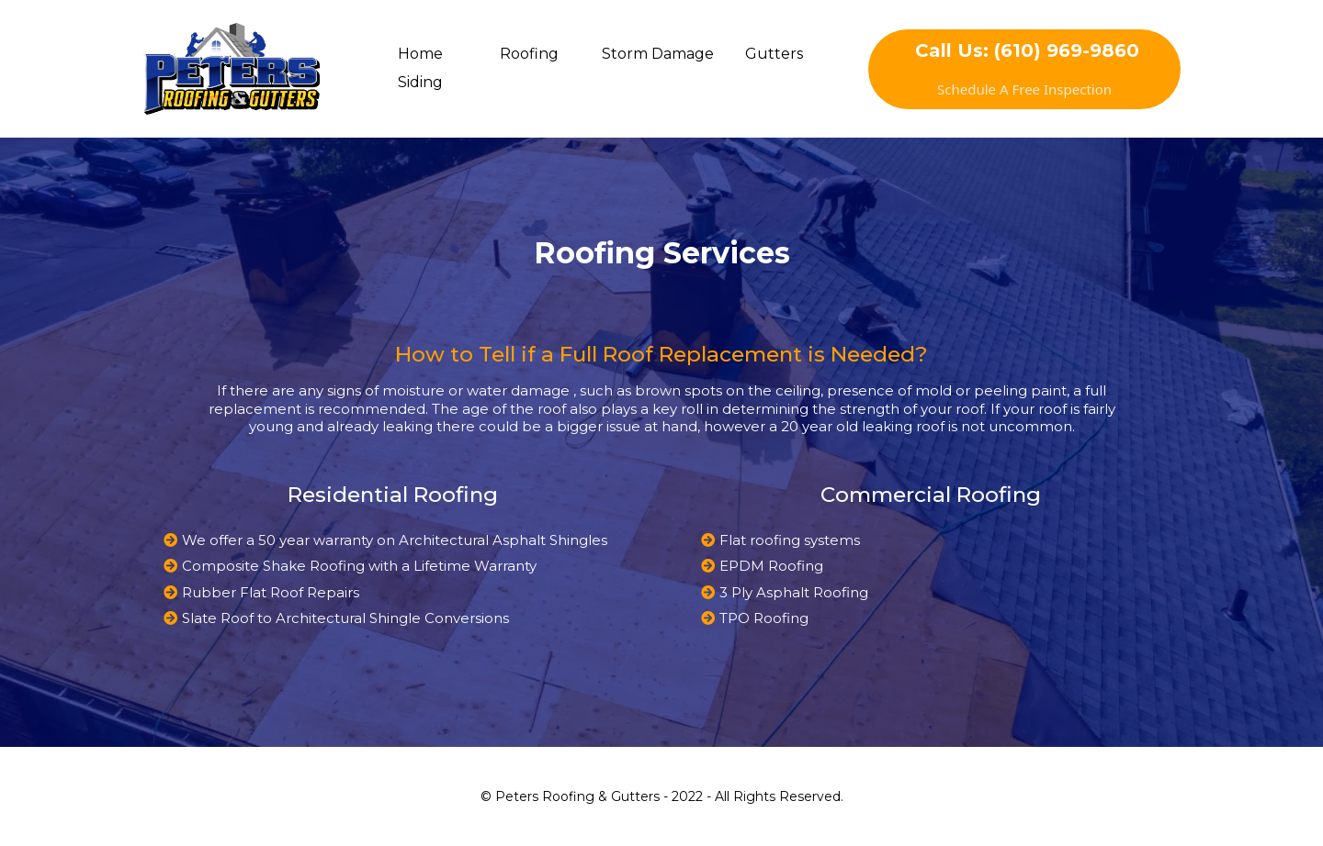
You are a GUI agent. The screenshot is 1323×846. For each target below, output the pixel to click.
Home (420, 53)
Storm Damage (658, 53)
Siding (420, 82)
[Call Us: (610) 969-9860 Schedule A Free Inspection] (1024, 69)
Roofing (529, 53)
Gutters (774, 53)
